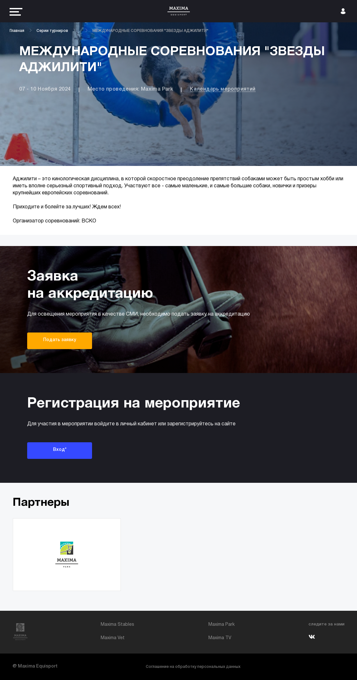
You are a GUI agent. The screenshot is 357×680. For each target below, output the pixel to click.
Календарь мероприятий (222, 89)
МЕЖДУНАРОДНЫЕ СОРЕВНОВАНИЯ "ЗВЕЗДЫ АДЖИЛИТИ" (150, 31)
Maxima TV (219, 638)
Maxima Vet (113, 638)
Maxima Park (221, 625)
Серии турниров (52, 31)
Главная (17, 31)
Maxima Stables (117, 625)
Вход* (59, 450)
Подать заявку (59, 340)
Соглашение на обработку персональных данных (193, 667)
